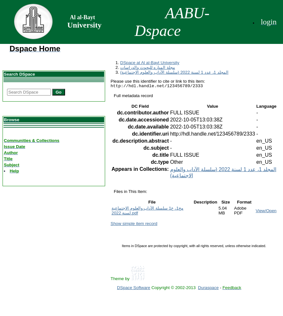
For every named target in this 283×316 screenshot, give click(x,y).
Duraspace (208, 288)
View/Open (266, 211)
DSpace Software (133, 288)
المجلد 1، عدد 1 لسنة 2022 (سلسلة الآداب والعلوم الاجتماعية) (174, 72)
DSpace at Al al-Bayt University (149, 62)
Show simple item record (134, 224)
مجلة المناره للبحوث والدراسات (147, 67)
